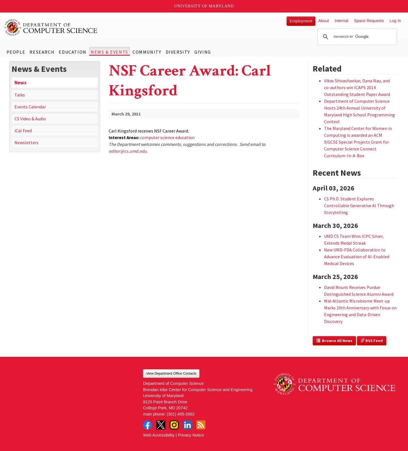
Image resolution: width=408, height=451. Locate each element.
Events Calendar (30, 107)
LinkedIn (187, 424)
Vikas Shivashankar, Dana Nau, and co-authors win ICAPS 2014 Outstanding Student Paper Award (357, 87)
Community (147, 52)
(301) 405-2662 (181, 414)
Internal (341, 20)
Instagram (174, 424)
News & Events (109, 52)
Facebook (147, 424)
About (323, 20)
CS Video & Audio (30, 118)
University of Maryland (204, 6)
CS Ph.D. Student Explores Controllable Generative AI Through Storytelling (359, 205)
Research (42, 52)
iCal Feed (23, 130)
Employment (301, 21)
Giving (202, 52)
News (20, 82)
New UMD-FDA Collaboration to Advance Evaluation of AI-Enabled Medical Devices (356, 256)
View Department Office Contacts (171, 374)
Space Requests (369, 20)
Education (72, 52)
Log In (395, 20)
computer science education (167, 137)
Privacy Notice (191, 435)
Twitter (160, 424)
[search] (356, 36)
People (16, 52)
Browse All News (334, 340)
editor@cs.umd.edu (128, 151)
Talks (19, 95)
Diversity (178, 52)
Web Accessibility (158, 435)
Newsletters (26, 142)
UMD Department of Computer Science (51, 27)
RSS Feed (372, 340)
